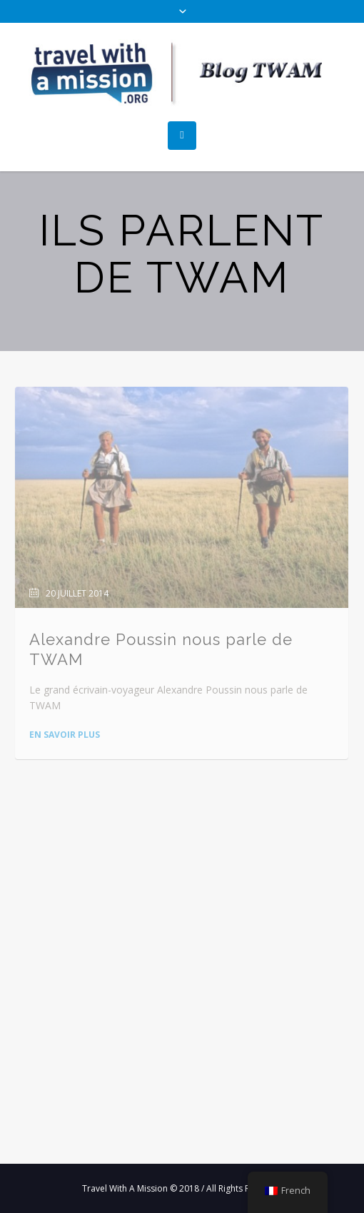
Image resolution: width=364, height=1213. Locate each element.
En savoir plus (64, 735)
